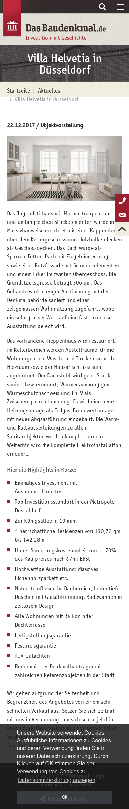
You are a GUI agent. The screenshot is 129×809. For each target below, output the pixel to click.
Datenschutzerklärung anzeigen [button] (56, 780)
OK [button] (64, 797)
